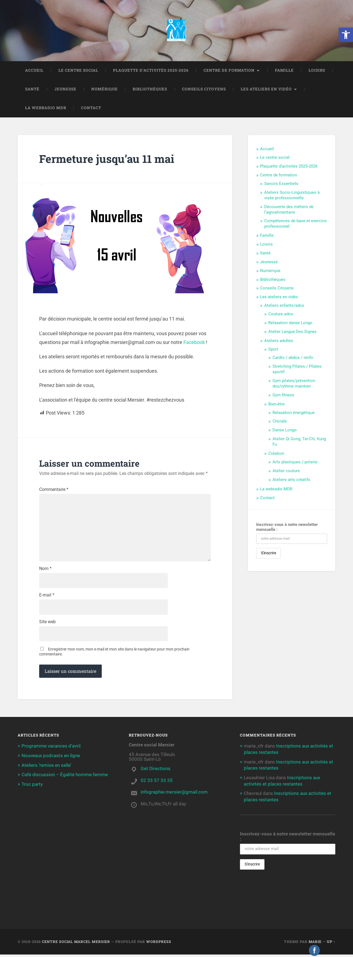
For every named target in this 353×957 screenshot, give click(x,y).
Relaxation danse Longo (290, 323)
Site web (47, 624)
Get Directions (155, 771)
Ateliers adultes (278, 341)
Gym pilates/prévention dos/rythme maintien (293, 384)
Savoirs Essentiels (281, 184)
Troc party (32, 786)
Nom (45, 570)
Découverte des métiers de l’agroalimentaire (289, 210)
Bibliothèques (150, 89)
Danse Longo (284, 430)
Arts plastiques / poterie (294, 462)
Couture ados (280, 314)
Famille (284, 70)
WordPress (158, 944)
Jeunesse (65, 89)
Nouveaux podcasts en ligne (51, 758)
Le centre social (78, 70)
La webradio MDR (45, 108)
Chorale (279, 421)
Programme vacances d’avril (51, 748)
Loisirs (317, 70)
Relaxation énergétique (293, 413)
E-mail (46, 597)
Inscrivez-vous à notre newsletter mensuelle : (287, 528)
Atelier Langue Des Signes (292, 332)
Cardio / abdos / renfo (292, 358)
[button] (346, 35)
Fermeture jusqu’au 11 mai (108, 159)
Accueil (34, 70)
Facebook (194, 343)
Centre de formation (229, 70)
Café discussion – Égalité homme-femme (65, 776)
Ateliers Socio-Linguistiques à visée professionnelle (292, 195)
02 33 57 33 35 (157, 783)
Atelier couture (286, 471)
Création (276, 453)
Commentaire (53, 490)
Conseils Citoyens (204, 89)
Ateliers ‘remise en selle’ (46, 767)
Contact (91, 108)
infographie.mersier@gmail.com (174, 794)
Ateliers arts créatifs (291, 480)
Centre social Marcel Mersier (76, 944)
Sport (273, 349)
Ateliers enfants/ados (284, 305)
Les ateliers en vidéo (266, 89)
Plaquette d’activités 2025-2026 (151, 70)
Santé (32, 89)
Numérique (104, 89)
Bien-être (276, 404)
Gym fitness (283, 395)
